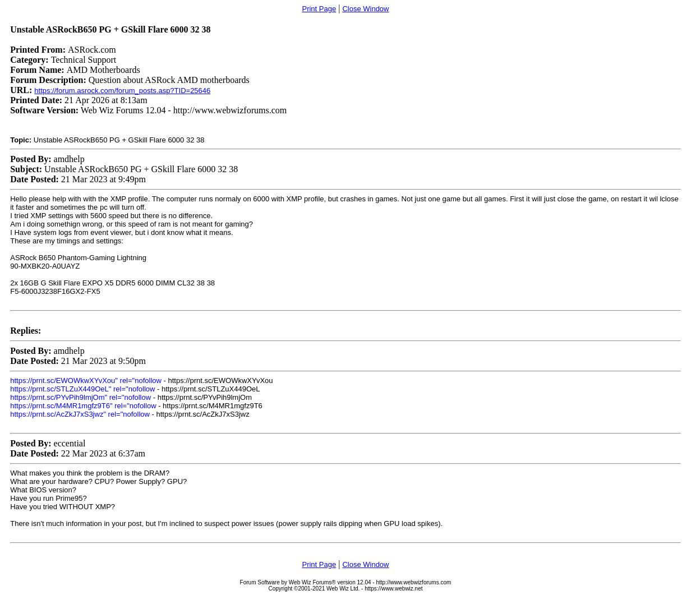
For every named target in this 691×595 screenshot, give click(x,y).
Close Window (365, 8)
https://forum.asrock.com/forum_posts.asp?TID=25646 (122, 90)
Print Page (319, 8)
